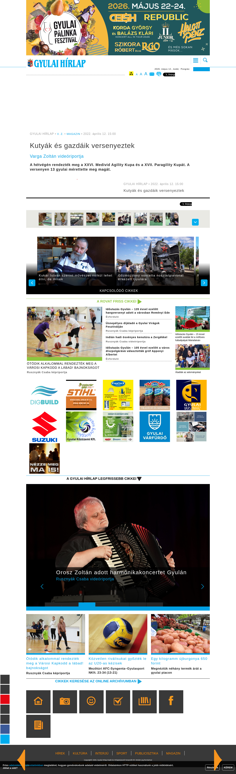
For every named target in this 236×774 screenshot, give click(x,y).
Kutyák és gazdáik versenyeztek (156, 190)
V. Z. (60, 133)
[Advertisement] (118, 104)
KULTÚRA (80, 760)
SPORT (121, 760)
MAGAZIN (74, 133)
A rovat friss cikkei (114, 301)
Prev (50, 594)
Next (205, 594)
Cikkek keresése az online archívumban (92, 688)
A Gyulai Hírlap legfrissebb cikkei (98, 483)
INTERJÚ (101, 760)
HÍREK (60, 760)
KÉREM (228, 767)
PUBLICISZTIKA (146, 760)
